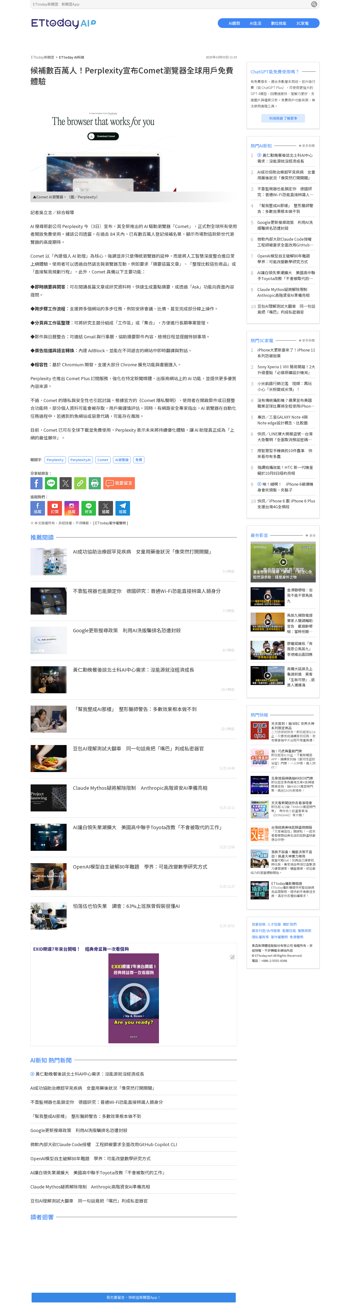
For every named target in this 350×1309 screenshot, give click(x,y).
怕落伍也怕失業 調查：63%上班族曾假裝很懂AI (129, 905)
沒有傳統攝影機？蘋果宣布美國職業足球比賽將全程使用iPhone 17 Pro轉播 (285, 403)
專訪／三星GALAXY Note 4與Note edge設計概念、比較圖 (282, 420)
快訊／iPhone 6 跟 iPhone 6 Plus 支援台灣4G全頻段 (286, 504)
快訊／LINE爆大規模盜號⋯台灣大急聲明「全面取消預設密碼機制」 (285, 436)
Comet (182, 226)
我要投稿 (258, 924)
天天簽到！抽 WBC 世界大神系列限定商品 (292, 725)
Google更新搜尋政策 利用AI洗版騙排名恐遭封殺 (127, 630)
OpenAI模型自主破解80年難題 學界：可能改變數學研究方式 (140, 866)
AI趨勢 (234, 23)
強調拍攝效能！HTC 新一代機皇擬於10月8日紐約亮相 (285, 470)
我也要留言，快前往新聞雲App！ (133, 1297)
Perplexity (55, 459)
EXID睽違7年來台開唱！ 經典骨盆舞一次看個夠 (81, 949)
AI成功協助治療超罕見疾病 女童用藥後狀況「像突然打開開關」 (143, 551)
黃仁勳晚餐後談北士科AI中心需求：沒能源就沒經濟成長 (133, 669)
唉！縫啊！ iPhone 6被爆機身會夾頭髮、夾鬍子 (285, 487)
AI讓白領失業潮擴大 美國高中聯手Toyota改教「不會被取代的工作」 (148, 827)
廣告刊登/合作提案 (266, 930)
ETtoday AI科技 (64, 23)
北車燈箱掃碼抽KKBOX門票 (292, 778)
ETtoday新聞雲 (45, 4)
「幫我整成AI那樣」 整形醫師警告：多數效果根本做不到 (135, 708)
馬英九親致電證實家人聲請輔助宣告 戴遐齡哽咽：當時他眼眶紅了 (300, 626)
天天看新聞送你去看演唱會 (291, 802)
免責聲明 (296, 936)
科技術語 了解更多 (283, 118)
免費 (138, 459)
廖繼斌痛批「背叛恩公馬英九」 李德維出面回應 (301, 649)
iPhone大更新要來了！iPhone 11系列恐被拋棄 (286, 353)
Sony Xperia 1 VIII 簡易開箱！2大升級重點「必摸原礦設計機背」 (286, 369)
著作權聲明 (279, 936)
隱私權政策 (260, 936)
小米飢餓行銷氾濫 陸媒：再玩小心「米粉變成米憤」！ (284, 386)
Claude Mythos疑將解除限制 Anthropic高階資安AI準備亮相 (140, 787)
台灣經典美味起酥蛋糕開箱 (291, 827)
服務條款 (304, 930)
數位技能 (279, 23)
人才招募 (274, 924)
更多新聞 (307, 145)
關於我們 (290, 924)
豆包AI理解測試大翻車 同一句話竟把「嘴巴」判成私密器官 (138, 748)
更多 (310, 535)
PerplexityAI (80, 459)
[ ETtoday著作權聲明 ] (110, 522)
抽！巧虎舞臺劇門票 (286, 750)
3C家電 (302, 23)
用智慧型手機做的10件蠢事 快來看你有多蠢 (284, 453)
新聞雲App (70, 4)
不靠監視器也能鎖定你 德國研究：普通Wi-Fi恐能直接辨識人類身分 (147, 590)
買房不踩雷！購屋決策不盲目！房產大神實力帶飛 (291, 854)
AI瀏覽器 (122, 459)
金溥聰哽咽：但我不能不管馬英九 (300, 595)
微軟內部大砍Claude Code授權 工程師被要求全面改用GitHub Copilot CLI (103, 1144)
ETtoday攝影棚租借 (286, 883)
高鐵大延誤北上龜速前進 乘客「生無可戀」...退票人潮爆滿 (301, 677)
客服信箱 (289, 930)
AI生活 (255, 23)
